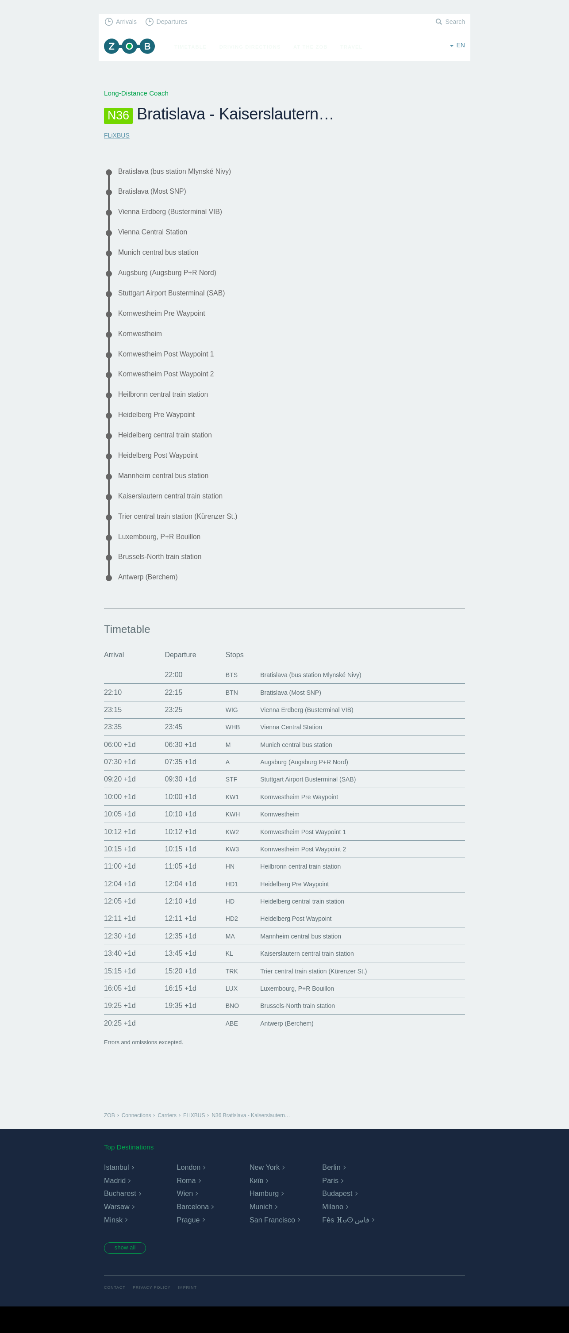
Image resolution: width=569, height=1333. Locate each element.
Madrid (115, 1206)
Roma (186, 1206)
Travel (355, 47)
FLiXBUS (117, 135)
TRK (223, 996)
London (188, 1192)
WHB (224, 752)
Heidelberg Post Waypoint (163, 472)
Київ (256, 1206)
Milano (332, 1232)
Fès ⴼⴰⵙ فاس (345, 1245)
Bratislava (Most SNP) (156, 193)
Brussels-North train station (165, 580)
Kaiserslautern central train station (177, 515)
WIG (223, 735)
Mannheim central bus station (169, 494)
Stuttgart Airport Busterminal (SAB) (178, 300)
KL (220, 978)
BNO (224, 1030)
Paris (330, 1206)
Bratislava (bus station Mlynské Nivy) (181, 171)
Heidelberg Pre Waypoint (161, 429)
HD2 (223, 943)
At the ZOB (314, 47)
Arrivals (128, 22)
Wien (184, 1218)
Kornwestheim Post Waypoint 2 (172, 386)
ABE (223, 1048)
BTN (223, 717)
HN (221, 891)
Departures (176, 22)
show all (128, 1273)
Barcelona (192, 1232)
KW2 (224, 857)
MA (221, 961)
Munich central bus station (163, 257)
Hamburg (264, 1218)
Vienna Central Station (157, 236)
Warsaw (116, 1232)
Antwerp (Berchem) (151, 602)
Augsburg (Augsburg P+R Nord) (173, 279)
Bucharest (120, 1218)
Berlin (331, 1192)
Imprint (193, 1314)
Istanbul (116, 1192)
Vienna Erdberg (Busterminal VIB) (176, 214)
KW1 (224, 822)
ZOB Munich (131, 47)
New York (265, 1192)
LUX (223, 1013)
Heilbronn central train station (168, 408)
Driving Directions (254, 47)
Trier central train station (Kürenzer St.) (185, 537)
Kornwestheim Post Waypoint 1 (172, 365)
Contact (115, 1314)
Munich (261, 1232)
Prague (188, 1245)
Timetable (194, 47)
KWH (224, 839)
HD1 (223, 909)
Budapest (337, 1218)
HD (221, 926)
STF (223, 804)
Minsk (113, 1245)
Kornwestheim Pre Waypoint (167, 322)
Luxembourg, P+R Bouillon (164, 558)
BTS (223, 700)
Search (454, 22)
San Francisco (272, 1245)
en (460, 46)
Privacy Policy (155, 1314)
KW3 (224, 874)
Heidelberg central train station (171, 451)
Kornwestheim (142, 343)
